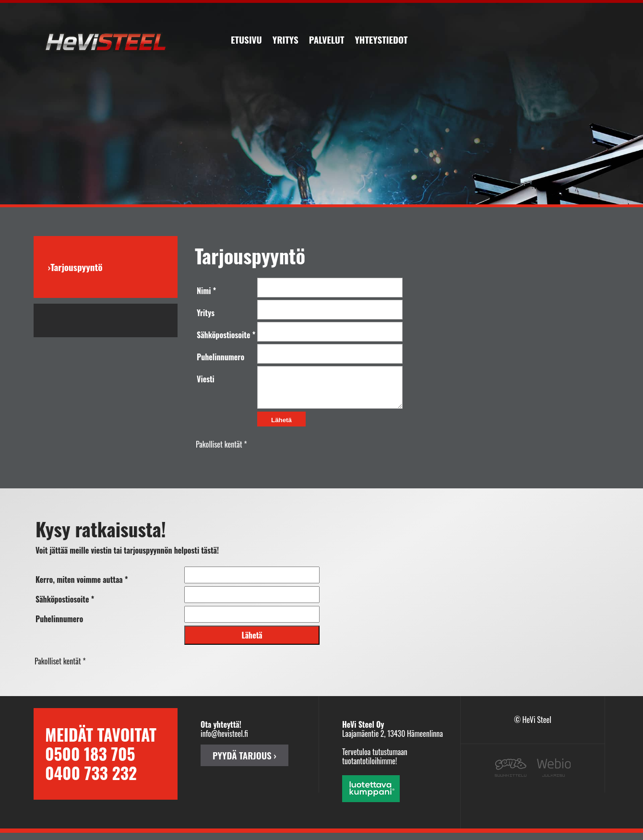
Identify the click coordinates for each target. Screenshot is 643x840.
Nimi (204, 290)
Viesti (205, 379)
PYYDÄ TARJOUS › (244, 762)
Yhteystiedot (381, 39)
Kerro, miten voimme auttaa (79, 586)
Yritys (285, 39)
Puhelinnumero (220, 357)
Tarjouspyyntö (76, 267)
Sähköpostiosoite (223, 335)
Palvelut (327, 39)
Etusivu (246, 39)
